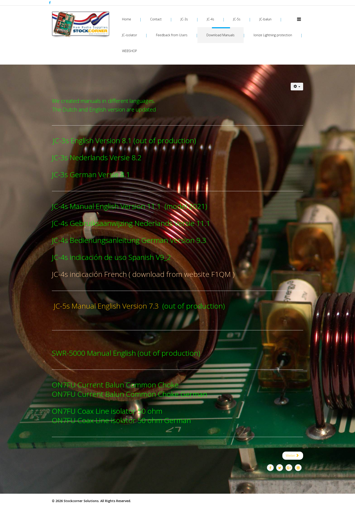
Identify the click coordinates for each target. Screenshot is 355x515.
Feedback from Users (171, 35)
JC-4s (210, 19)
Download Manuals (220, 35)
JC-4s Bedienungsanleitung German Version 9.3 (129, 240)
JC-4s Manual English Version (99, 206)
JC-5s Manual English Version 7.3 (106, 306)
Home (126, 19)
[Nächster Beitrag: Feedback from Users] (292, 456)
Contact (156, 19)
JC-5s (236, 19)
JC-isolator (129, 35)
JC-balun (265, 19)
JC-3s (184, 19)
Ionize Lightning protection (273, 35)
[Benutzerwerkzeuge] (297, 86)
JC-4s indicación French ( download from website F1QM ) (143, 274)
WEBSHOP (129, 51)
